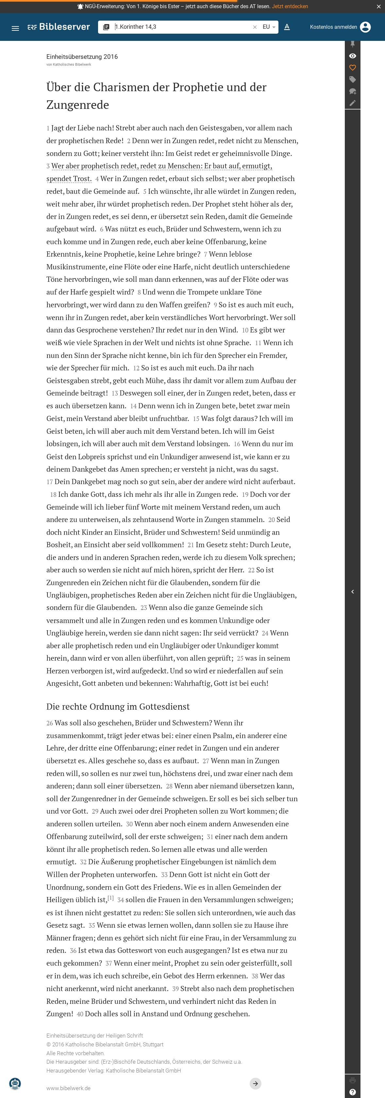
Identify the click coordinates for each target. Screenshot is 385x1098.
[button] (379, 6)
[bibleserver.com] (59, 28)
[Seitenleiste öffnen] (377, 593)
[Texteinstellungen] (286, 27)
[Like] (377, 70)
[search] (183, 26)
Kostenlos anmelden (333, 27)
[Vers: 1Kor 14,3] (377, 58)
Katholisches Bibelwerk (84, 64)
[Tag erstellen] (377, 82)
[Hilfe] (377, 1092)
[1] (123, 897)
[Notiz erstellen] (377, 105)
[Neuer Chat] (377, 94)
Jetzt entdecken (290, 6)
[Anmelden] (365, 27)
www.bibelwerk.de (81, 1088)
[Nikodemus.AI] (15, 1084)
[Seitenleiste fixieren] (377, 47)
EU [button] (270, 27)
